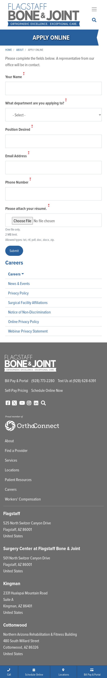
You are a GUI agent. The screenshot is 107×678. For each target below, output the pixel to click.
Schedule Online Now (47, 390)
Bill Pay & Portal (16, 380)
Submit (14, 250)
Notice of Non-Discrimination (29, 312)
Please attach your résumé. (26, 208)
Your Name (13, 77)
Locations (12, 470)
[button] (9, 671)
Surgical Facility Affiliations (28, 302)
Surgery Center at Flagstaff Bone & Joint (41, 548)
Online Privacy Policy (23, 321)
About (20, 50)
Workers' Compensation (23, 499)
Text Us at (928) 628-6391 (77, 380)
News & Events (19, 283)
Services (11, 460)
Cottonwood (15, 625)
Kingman (11, 583)
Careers (14, 274)
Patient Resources (18, 479)
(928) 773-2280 (43, 380)
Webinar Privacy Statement (28, 331)
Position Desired (17, 130)
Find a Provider (16, 450)
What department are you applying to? (34, 103)
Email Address (16, 156)
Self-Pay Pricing (16, 390)
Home (8, 50)
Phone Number (16, 182)
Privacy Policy (18, 293)
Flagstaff (11, 513)
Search (94, 20)
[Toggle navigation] (94, 9)
